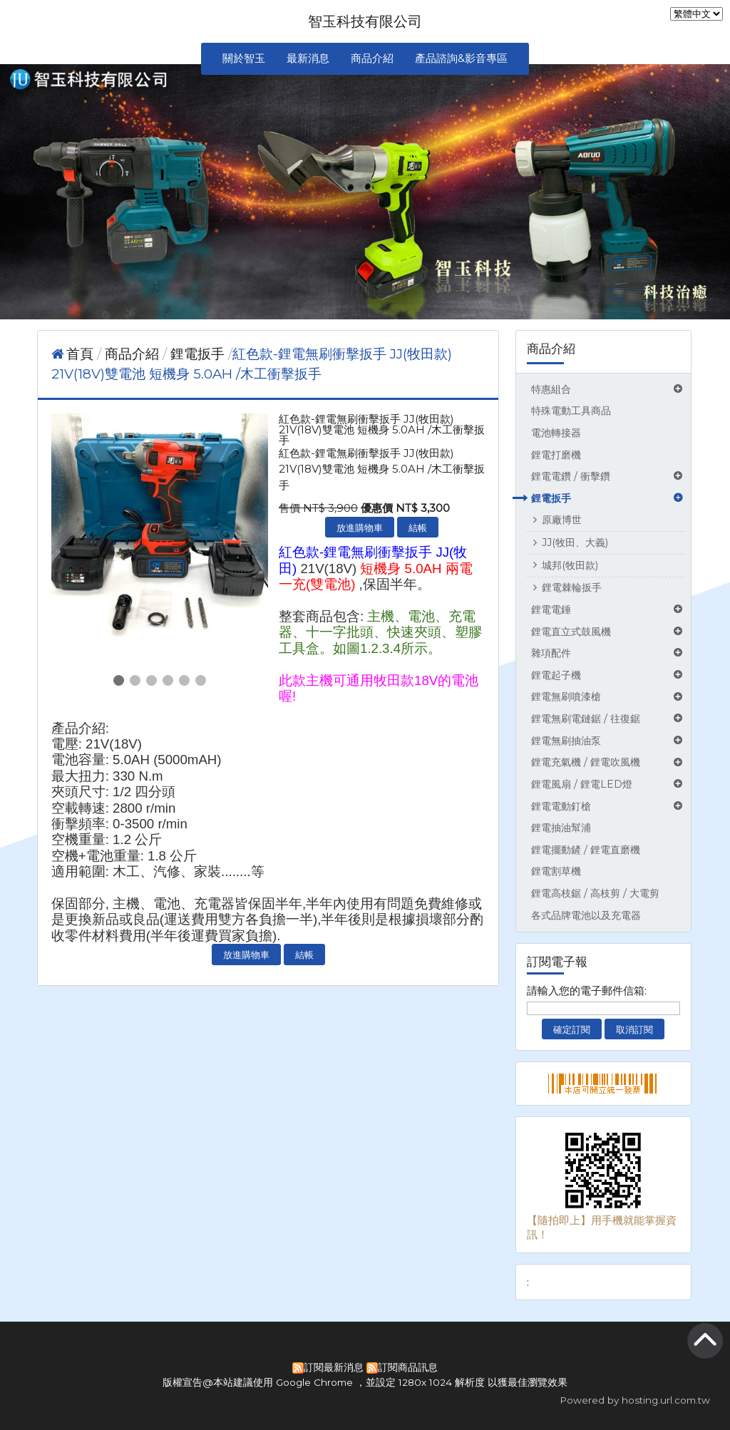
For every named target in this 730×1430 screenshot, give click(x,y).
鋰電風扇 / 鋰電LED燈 (581, 784)
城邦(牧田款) (570, 565)
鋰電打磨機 (556, 454)
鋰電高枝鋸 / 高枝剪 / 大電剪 (595, 893)
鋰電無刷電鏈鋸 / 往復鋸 (585, 718)
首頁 (79, 354)
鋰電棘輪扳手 (572, 587)
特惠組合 (551, 389)
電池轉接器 (556, 432)
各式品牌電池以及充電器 (586, 915)
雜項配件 (551, 653)
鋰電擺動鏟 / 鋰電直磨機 (585, 849)
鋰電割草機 (556, 871)
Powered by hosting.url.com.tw (635, 1400)
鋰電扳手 (551, 498)
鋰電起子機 (556, 675)
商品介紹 (134, 354)
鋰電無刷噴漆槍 (566, 696)
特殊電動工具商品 (571, 410)
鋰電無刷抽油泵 (566, 740)
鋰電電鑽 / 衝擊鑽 (570, 476)
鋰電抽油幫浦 (561, 827)
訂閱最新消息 (334, 1367)
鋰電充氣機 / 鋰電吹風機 (585, 762)
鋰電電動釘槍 (561, 806)
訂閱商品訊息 (408, 1367)
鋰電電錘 (551, 609)
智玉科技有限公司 (365, 21)
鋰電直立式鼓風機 (571, 631)
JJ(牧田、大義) (575, 542)
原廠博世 (562, 519)
